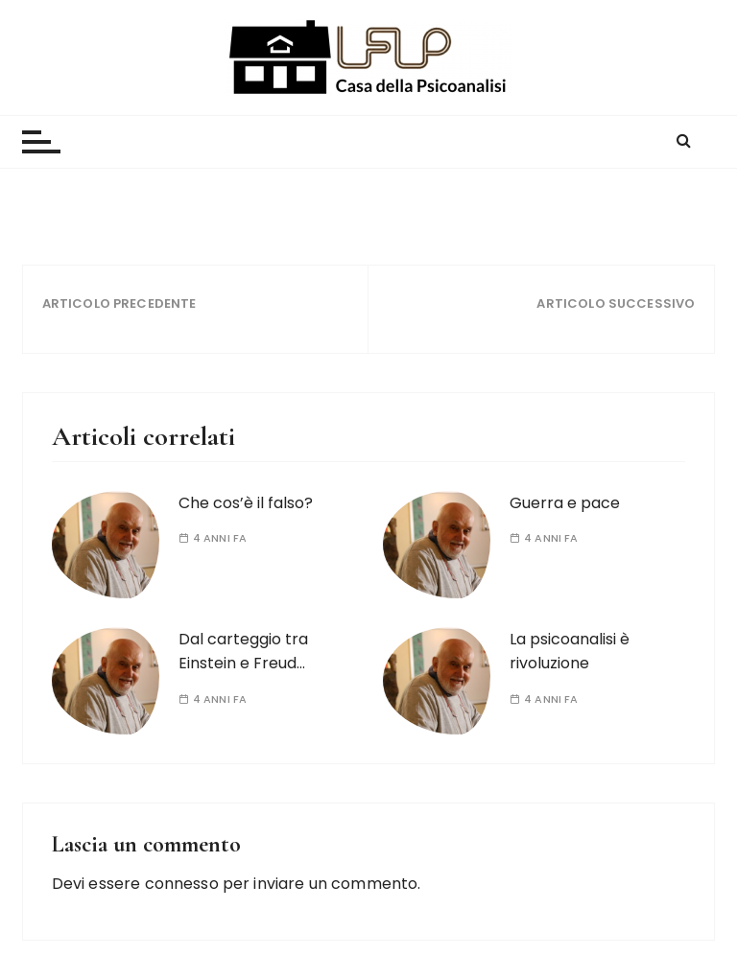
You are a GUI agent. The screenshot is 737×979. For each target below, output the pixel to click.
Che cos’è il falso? (245, 503)
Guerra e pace (565, 503)
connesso (182, 884)
